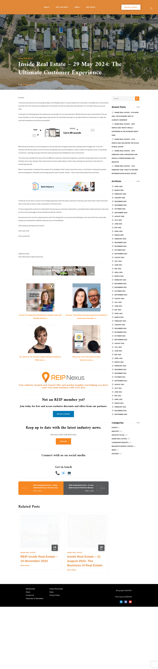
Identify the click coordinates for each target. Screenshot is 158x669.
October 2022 (120, 336)
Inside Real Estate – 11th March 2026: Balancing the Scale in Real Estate (125, 143)
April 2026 (119, 186)
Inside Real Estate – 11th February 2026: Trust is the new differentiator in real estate (125, 169)
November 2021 (121, 373)
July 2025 (118, 220)
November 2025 (121, 205)
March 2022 (119, 362)
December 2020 (120, 410)
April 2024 (119, 272)
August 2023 (119, 298)
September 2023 (121, 295)
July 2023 (118, 302)
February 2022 (120, 366)
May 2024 (118, 268)
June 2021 (118, 392)
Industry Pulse (119, 435)
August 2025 (119, 216)
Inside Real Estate (25, 58)
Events (116, 427)
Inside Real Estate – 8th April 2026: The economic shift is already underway (125, 116)
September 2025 (121, 212)
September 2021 (121, 381)
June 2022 (118, 351)
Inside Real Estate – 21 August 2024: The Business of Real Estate (84, 528)
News (115, 450)
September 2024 (121, 254)
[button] (130, 7)
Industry (117, 431)
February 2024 (120, 280)
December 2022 (120, 328)
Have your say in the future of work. (86, 357)
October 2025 (120, 209)
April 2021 (119, 399)
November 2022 (121, 332)
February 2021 (120, 407)
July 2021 (118, 388)
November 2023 (121, 287)
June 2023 (118, 306)
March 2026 (119, 190)
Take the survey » (86, 360)
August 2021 (119, 384)
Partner (117, 454)
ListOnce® (128, 563)
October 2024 (120, 250)
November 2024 (121, 246)
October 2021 (120, 377)
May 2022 (118, 354)
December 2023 (120, 283)
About (28, 559)
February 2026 (120, 194)
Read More (24, 532)
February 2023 (120, 321)
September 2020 (121, 414)
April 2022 (119, 358)
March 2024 (119, 276)
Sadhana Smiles (29, 85)
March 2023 (119, 317)
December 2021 (120, 369)
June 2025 (118, 224)
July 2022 (118, 347)
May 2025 (118, 227)
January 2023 (120, 325)
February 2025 (120, 239)
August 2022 (119, 343)
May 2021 (118, 396)
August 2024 (119, 257)
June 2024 (118, 265)
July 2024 (118, 261)
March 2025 (119, 235)
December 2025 (120, 201)
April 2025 (119, 231)
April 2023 (119, 313)
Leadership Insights (121, 442)
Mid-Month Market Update (123, 446)
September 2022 (121, 339)
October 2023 (120, 291)
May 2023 (118, 310)
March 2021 (119, 403)
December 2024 (120, 242)
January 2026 (120, 198)
